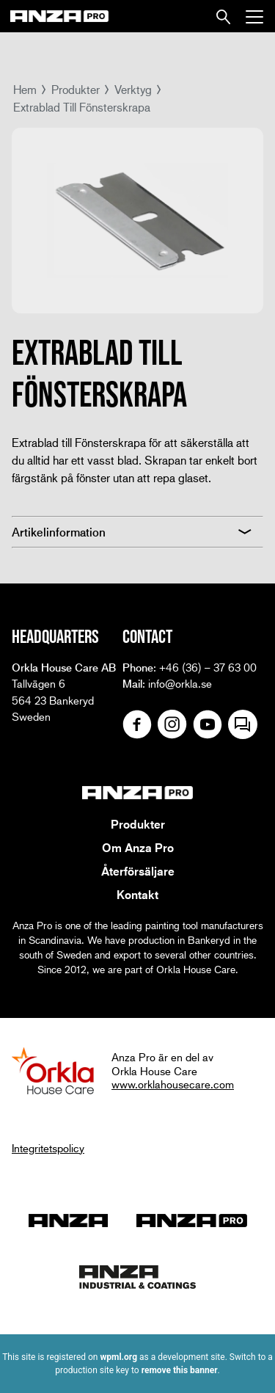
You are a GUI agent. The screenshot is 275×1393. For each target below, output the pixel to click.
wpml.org (118, 1357)
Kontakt (137, 894)
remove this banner (180, 1370)
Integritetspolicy (48, 1147)
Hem (25, 89)
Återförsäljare (138, 871)
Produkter (75, 89)
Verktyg (133, 89)
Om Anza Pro (138, 847)
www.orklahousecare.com (172, 1084)
